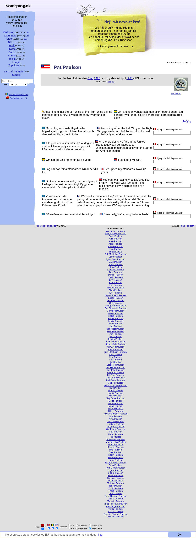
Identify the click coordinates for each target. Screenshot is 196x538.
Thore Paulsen (115, 491)
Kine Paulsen (115, 357)
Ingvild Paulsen (115, 321)
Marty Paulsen (115, 393)
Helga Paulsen (115, 316)
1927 (97, 78)
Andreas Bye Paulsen (115, 233)
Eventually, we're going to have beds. (126, 214)
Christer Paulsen (115, 269)
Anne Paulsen (115, 236)
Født (12, 45)
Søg (28, 32)
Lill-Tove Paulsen (115, 375)
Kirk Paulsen (115, 359)
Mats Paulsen (115, 395)
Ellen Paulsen (115, 290)
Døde (12, 48)
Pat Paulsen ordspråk (18, 94)
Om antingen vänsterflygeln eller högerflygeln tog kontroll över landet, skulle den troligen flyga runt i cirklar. (68, 131)
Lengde (16, 62)
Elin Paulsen (115, 285)
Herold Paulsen (115, 318)
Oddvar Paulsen (115, 424)
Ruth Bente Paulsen (115, 467)
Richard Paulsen (115, 447)
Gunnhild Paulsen (115, 310)
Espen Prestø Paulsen (115, 295)
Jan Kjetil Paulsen (115, 329)
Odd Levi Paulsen (115, 421)
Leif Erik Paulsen (115, 372)
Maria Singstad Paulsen (115, 385)
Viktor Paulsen (115, 509)
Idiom (12, 58)
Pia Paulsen (115, 437)
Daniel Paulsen (115, 274)
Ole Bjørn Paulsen (115, 426)
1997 (130, 78)
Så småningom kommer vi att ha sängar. (70, 214)
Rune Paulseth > (188, 226)
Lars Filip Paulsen (115, 365)
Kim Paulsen (115, 354)
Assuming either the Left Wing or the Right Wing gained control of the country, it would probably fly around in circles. (76, 114)
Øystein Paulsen (115, 516)
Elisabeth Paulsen (115, 287)
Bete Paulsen (115, 249)
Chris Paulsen (115, 267)
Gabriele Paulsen (115, 300)
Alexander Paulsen (115, 231)
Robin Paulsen (115, 455)
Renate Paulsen (115, 444)
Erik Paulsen (115, 292)
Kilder (9, 38)
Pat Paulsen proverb (18, 98)
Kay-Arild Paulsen (115, 347)
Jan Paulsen (116, 326)
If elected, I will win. (129, 159)
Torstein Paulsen (115, 501)
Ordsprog (8, 32)
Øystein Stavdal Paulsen (115, 514)
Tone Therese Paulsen (116, 496)
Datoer (13, 52)
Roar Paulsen (115, 452)
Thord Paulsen (115, 488)
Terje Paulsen (115, 485)
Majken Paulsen (115, 383)
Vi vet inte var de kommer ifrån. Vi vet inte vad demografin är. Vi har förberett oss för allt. (57, 201)
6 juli (90, 78)
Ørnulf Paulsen (115, 511)
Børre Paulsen (115, 264)
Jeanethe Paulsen (115, 331)
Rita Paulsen (115, 449)
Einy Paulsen (115, 280)
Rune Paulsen (115, 460)
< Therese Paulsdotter (46, 226)
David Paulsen (115, 277)
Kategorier (10, 35)
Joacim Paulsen (115, 339)
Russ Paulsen (115, 465)
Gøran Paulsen (115, 313)
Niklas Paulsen (115, 411)
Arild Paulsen (115, 238)
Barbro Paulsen (115, 246)
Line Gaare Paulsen (115, 377)
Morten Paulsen (115, 408)
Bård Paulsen (115, 262)
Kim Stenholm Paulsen (115, 352)
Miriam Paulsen (115, 403)
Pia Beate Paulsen (115, 439)
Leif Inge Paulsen (115, 370)
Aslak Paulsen (115, 244)
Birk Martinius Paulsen (115, 254)
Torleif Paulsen (115, 498)
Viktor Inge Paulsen (115, 506)
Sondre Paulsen (115, 475)
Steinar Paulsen (115, 480)
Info (100, 534)
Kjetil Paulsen (115, 362)
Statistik (16, 74)
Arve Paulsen (115, 241)
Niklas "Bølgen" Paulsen (115, 413)
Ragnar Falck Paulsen (115, 442)
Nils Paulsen (115, 416)
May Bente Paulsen (115, 398)
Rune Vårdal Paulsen (115, 462)
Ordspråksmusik (13, 71)
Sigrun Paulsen (115, 470)
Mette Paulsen (115, 401)
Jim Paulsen (116, 336)
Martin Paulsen (115, 390)
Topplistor (14, 65)
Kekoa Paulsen (115, 349)
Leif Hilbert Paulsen (115, 367)
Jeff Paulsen (116, 334)
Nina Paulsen (115, 419)
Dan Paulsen (115, 272)
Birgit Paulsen (115, 251)
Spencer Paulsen (115, 478)
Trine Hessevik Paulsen (115, 503)
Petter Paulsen (115, 434)
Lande (11, 55)
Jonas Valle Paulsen (115, 344)
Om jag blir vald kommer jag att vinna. (69, 159)
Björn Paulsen (115, 256)
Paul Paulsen (115, 431)
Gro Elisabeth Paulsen (115, 308)
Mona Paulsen (115, 406)
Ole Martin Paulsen (115, 429)
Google (111, 81)
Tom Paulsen (115, 493)
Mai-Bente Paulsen (115, 380)
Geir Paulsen (115, 303)
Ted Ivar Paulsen (115, 483)
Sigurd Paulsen (115, 473)
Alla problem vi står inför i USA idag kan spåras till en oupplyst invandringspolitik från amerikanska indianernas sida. (68, 146)
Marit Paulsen (115, 388)
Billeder (12, 42)
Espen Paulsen (115, 298)
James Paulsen (115, 323)
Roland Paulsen (115, 457)
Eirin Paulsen (115, 282)
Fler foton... (176, 93)
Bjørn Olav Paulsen (115, 259)
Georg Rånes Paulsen (115, 305)
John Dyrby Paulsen (116, 341)
